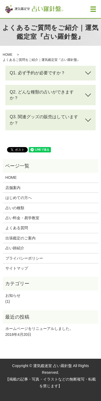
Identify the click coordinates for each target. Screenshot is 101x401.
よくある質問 (16, 228)
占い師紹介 (14, 248)
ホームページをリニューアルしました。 (39, 328)
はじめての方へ (18, 198)
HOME (7, 55)
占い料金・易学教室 (22, 218)
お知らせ (12, 295)
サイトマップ (16, 268)
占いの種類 (14, 208)
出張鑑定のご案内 (20, 238)
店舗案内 (12, 188)
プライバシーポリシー (24, 258)
